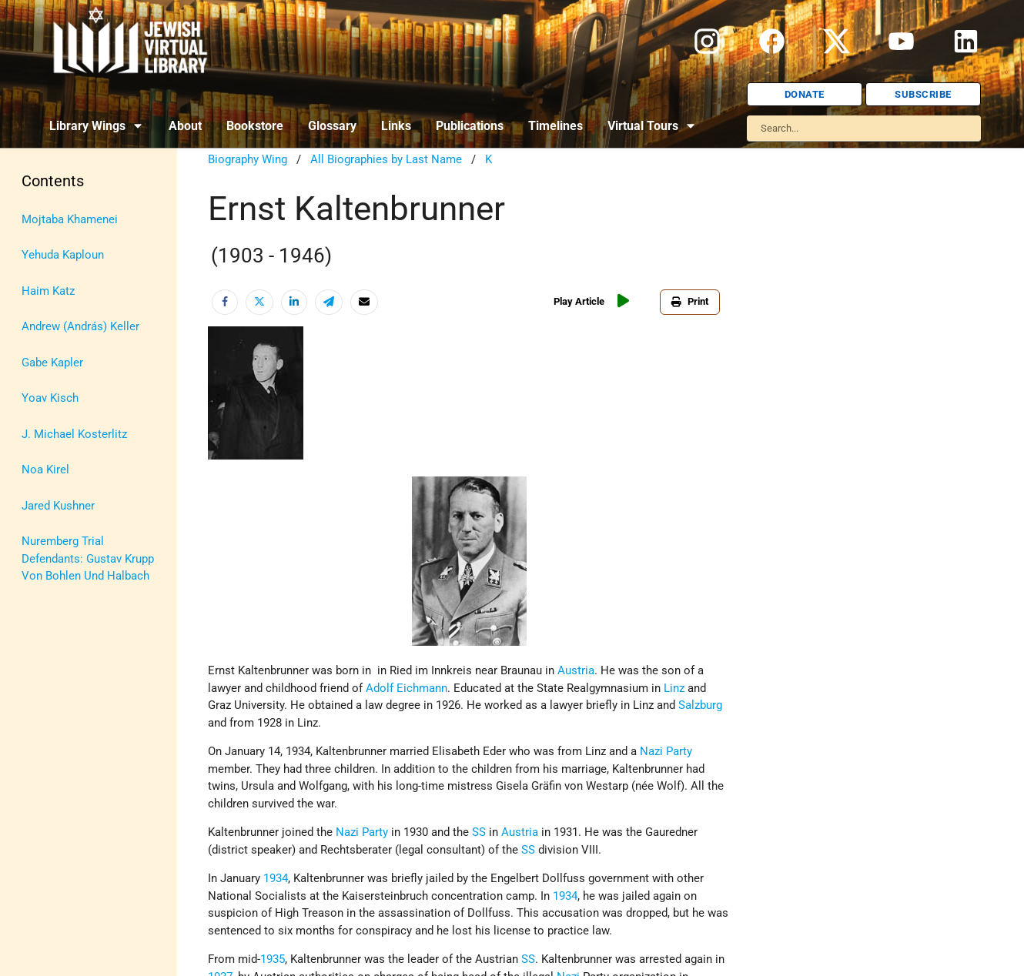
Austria (575, 670)
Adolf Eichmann (406, 688)
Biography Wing (247, 159)
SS (479, 832)
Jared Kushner (58, 506)
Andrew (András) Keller (80, 326)
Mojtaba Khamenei (70, 219)
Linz (674, 688)
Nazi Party (666, 751)
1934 (275, 878)
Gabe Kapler (52, 362)
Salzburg (700, 705)
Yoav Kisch (50, 398)
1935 (272, 959)
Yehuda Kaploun (63, 255)
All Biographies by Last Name (386, 159)
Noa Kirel (45, 469)
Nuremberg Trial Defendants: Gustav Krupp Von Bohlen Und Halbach (88, 558)
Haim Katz (48, 291)
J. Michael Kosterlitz (74, 434)
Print (689, 301)
